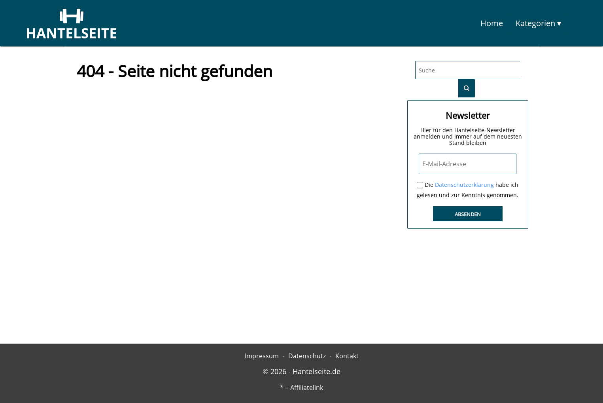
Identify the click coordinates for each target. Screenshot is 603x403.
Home (491, 23)
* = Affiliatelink (301, 387)
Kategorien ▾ (538, 23)
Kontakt (347, 356)
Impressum (262, 356)
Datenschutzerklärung (464, 184)
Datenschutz (307, 356)
